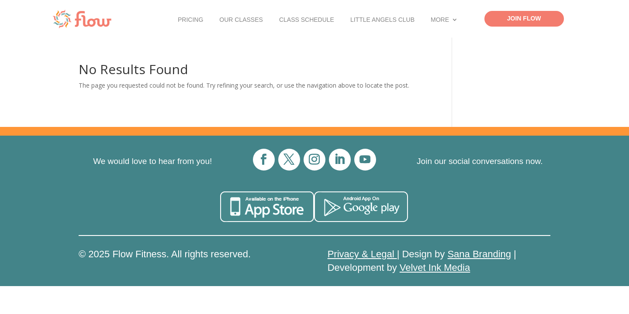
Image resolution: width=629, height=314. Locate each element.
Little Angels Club (382, 20)
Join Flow (524, 18)
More (440, 20)
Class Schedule (306, 20)
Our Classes (241, 20)
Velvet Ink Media (435, 267)
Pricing (190, 20)
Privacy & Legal (362, 254)
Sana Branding (479, 254)
